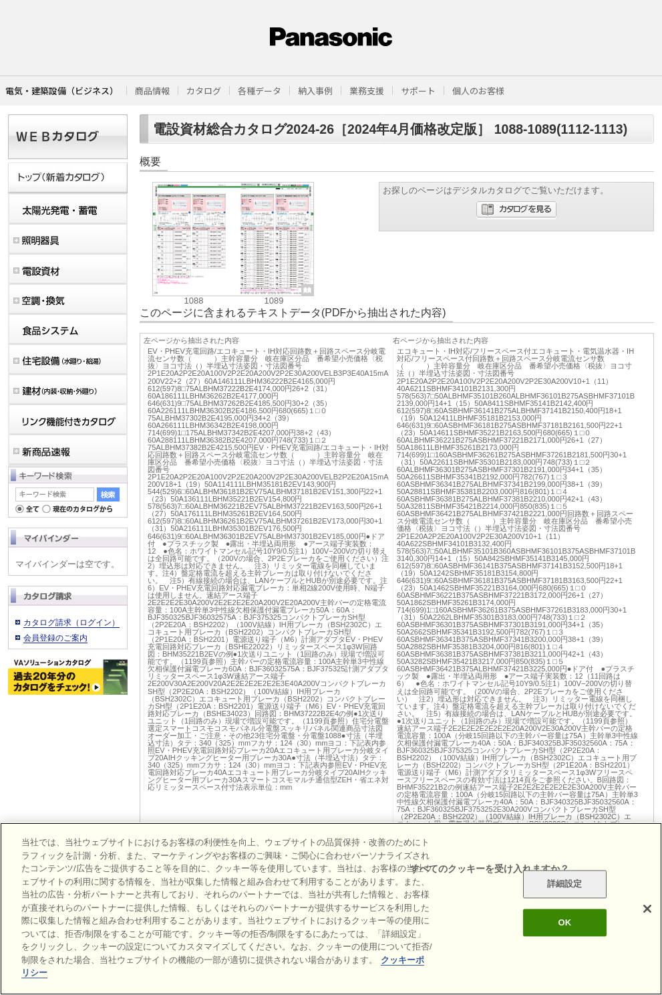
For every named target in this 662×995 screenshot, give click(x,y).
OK (564, 922)
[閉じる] (647, 908)
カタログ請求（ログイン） (71, 622)
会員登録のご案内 (55, 638)
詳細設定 (565, 884)
